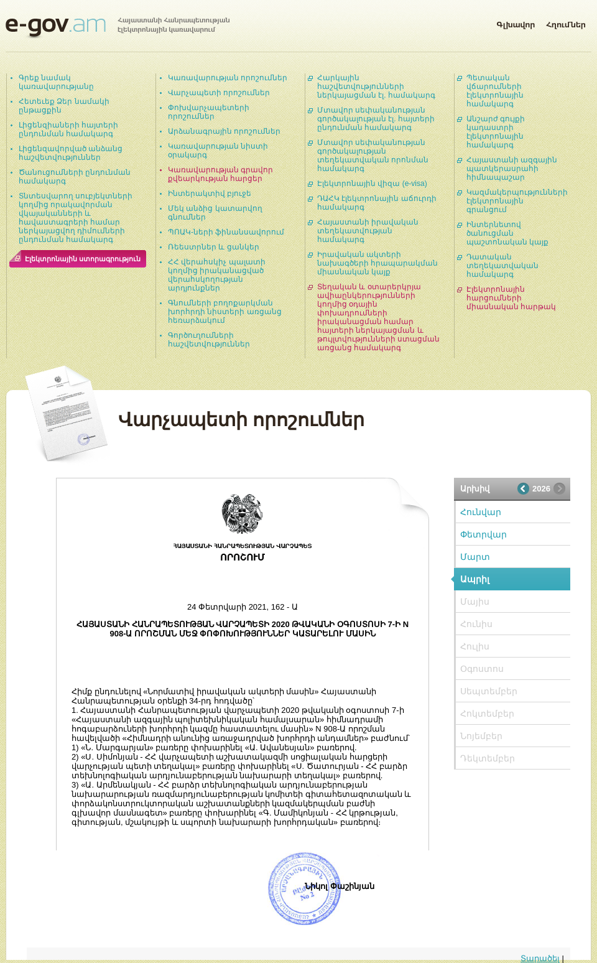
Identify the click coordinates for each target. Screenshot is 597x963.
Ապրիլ (474, 579)
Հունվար (480, 512)
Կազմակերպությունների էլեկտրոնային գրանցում (517, 201)
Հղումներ (565, 22)
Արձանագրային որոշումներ (224, 131)
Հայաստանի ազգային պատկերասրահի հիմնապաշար (511, 169)
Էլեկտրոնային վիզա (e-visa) (372, 183)
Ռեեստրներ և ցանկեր (213, 247)
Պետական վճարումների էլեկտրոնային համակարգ (495, 90)
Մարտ (475, 557)
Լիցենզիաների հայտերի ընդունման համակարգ (68, 129)
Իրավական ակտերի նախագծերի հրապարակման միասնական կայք (377, 263)
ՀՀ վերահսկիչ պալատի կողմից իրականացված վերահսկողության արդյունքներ (217, 275)
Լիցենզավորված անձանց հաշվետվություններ (71, 153)
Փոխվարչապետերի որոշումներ (208, 112)
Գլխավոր (515, 22)
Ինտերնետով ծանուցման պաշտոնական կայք (507, 233)
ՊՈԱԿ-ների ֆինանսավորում (226, 232)
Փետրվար (483, 534)
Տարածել (540, 958)
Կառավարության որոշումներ (227, 77)
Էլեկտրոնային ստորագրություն (83, 259)
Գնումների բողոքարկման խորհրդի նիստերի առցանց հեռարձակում (225, 312)
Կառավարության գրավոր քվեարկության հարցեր (220, 174)
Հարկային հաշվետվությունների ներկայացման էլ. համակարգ (376, 86)
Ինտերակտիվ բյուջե (209, 193)
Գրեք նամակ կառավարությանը (56, 82)
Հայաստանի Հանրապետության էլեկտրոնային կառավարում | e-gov (117, 28)
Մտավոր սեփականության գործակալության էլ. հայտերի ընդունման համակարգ (376, 119)
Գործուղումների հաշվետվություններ (209, 339)
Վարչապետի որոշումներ (219, 92)
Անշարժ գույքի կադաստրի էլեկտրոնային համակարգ (495, 131)
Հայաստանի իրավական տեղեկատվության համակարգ (368, 231)
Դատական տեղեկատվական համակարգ (502, 266)
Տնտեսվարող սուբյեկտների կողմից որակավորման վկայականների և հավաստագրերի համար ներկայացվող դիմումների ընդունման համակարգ (75, 218)
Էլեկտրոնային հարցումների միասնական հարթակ (511, 298)
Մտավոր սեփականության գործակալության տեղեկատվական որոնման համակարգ (372, 155)
